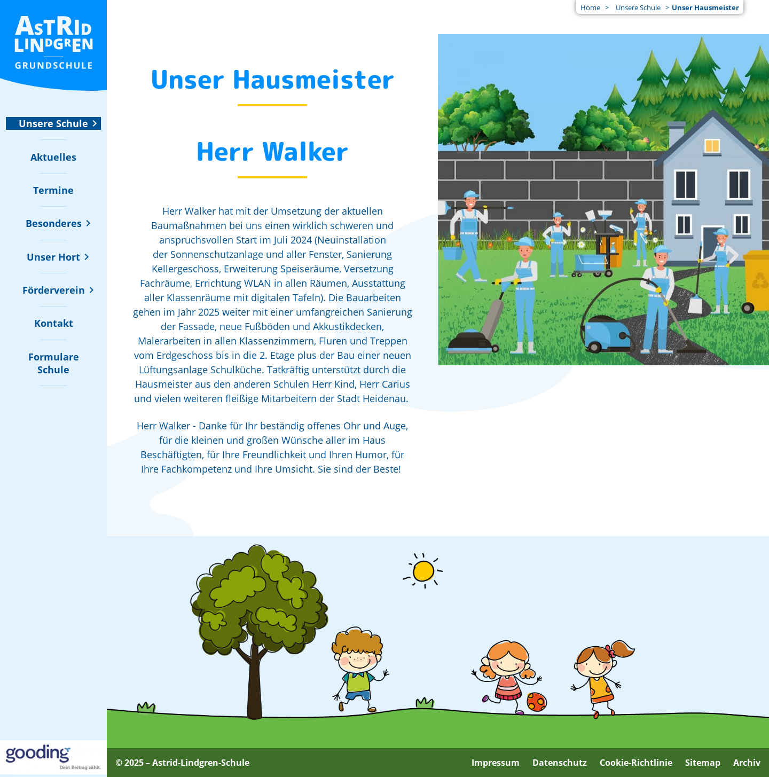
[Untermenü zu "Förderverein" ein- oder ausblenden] (54, 290)
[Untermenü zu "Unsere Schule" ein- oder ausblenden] (53, 123)
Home (590, 7)
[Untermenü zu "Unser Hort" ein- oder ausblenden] (53, 256)
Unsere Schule (638, 7)
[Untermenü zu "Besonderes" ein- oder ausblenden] (54, 223)
